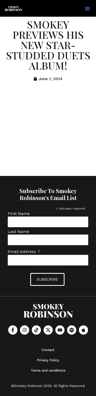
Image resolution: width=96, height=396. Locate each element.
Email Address (24, 251)
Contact (48, 350)
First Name (19, 214)
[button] (87, 8)
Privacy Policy (48, 360)
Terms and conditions (48, 370)
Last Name (18, 232)
